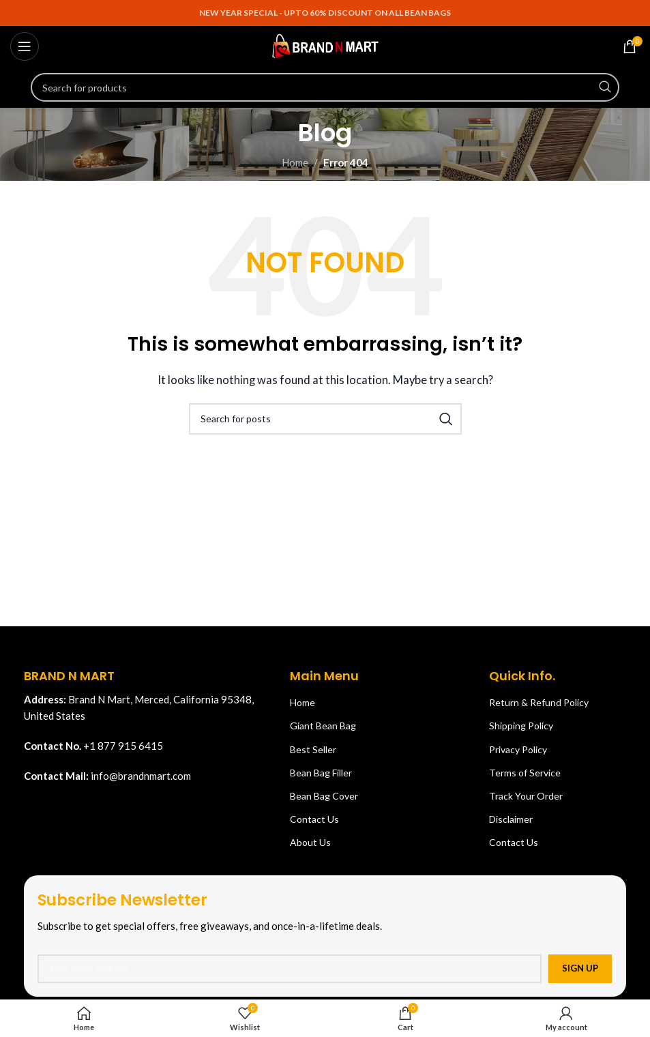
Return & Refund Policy (539, 702)
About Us (310, 842)
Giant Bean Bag (323, 725)
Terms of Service (525, 772)
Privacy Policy (518, 749)
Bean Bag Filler (321, 772)
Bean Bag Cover (324, 796)
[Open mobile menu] (24, 46)
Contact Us (314, 819)
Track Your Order (526, 796)
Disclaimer (511, 819)
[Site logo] (325, 45)
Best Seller (313, 749)
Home (295, 162)
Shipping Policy (521, 725)
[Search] (325, 87)
